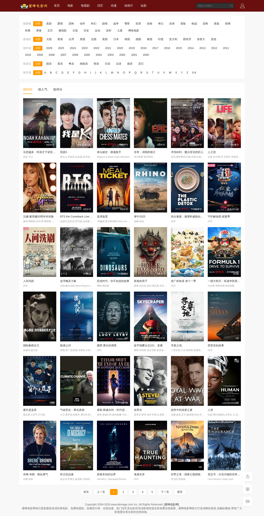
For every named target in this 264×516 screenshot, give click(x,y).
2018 (143, 48)
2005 (87, 54)
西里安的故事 (216, 345)
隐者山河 (65, 345)
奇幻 (160, 23)
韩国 (127, 39)
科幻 (93, 23)
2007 (63, 54)
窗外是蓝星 (30, 409)
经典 (27, 30)
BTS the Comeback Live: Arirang (79, 216)
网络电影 (133, 30)
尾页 (179, 491)
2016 (167, 48)
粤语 (71, 63)
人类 (210, 409)
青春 (39, 30)
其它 (141, 63)
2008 (52, 54)
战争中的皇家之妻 (182, 409)
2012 (214, 48)
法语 (118, 63)
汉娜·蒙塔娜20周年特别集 (38, 216)
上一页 (101, 491)
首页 (57, 5)
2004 (99, 54)
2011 (226, 48)
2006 (75, 54)
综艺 (100, 5)
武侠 (172, 23)
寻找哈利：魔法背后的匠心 (187, 152)
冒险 (183, 23)
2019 (132, 48)
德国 (138, 39)
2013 (202, 48)
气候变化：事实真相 (72, 409)
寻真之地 (176, 345)
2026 (49, 48)
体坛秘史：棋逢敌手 (109, 152)
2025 (61, 48)
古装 (75, 30)
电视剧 (85, 5)
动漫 (114, 5)
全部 (37, 23)
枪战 (194, 23)
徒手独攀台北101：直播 (148, 345)
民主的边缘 (67, 474)
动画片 (128, 5)
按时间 (27, 89)
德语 (130, 63)
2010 (28, 54)
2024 (73, 48)
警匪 (127, 23)
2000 (146, 54)
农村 (108, 30)
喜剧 (49, 23)
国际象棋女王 (31, 345)
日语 (107, 63)
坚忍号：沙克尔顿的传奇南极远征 (228, 474)
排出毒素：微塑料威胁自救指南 (190, 216)
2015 (179, 48)
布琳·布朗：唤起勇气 (35, 474)
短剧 (143, 5)
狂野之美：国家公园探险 (186, 474)
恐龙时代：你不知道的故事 (113, 281)
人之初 (212, 152)
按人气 (42, 89)
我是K (63, 152)
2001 (134, 54)
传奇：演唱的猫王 (145, 152)
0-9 (194, 72)
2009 (40, 54)
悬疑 (216, 23)
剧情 (105, 23)
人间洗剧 (28, 281)
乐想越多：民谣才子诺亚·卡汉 (41, 152)
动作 (82, 23)
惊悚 (227, 23)
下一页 (165, 491)
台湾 (71, 39)
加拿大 (201, 39)
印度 (160, 39)
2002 (122, 54)
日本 (116, 39)
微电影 (63, 30)
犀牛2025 (139, 216)
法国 (93, 39)
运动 (97, 30)
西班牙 (187, 39)
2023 (84, 48)
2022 (96, 48)
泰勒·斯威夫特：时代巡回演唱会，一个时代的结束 (127, 409)
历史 (86, 30)
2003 (111, 54)
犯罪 (138, 23)
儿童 (120, 30)
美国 (82, 39)
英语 (60, 63)
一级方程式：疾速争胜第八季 (225, 281)
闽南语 (84, 63)
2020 (120, 48)
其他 (213, 39)
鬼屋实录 (139, 474)
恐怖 (71, 23)
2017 (155, 48)
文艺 (50, 30)
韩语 (96, 63)
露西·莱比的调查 (107, 345)
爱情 (60, 23)
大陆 (49, 39)
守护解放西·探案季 (219, 216)
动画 (149, 23)
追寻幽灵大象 (68, 281)
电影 (70, 5)
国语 (49, 63)
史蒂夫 (138, 409)
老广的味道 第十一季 (183, 281)
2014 (191, 48)
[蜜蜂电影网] (171, 504)
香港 (60, 39)
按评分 (57, 89)
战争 (116, 23)
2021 (108, 48)
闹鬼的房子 (140, 281)
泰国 (149, 39)
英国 (105, 39)
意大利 (173, 39)
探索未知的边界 (106, 474)
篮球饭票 (102, 216)
